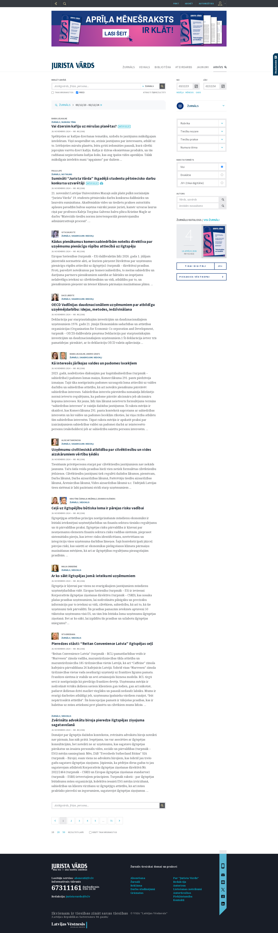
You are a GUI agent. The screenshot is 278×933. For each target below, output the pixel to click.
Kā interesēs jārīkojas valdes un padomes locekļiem (94, 363)
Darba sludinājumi (142, 889)
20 (58, 832)
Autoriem (179, 885)
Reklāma (136, 885)
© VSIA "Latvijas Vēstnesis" (148, 913)
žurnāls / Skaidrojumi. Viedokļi (77, 235)
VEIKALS (144, 67)
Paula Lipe (56, 170)
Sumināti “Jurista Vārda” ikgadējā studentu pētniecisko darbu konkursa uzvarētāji (103, 180)
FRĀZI (80, 92)
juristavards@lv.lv (78, 896)
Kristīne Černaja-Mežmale (83, 498)
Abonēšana (137, 878)
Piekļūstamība (183, 896)
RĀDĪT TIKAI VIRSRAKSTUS (103, 832)
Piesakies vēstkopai (201, 277)
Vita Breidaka (68, 634)
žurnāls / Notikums (61, 174)
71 (111, 820)
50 (64, 832)
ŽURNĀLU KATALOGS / (198, 220)
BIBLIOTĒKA (163, 67)
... (103, 820)
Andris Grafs (93, 353)
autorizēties (206, 3)
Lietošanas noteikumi (187, 889)
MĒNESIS (189, 92)
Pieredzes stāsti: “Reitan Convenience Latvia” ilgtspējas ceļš (102, 643)
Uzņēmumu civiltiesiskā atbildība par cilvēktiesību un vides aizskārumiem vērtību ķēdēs (101, 452)
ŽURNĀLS (129, 67)
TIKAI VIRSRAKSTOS (62, 92)
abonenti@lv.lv (84, 878)
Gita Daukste (68, 232)
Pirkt (176, 3)
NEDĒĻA (180, 92)
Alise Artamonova (71, 440)
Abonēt (189, 3)
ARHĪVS (218, 67)
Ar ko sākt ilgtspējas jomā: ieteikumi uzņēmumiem (93, 575)
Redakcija (179, 881)
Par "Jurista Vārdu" (186, 878)
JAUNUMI (203, 67)
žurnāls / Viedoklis (80, 502)
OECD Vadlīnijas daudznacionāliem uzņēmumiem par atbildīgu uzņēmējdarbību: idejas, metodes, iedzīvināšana (103, 307)
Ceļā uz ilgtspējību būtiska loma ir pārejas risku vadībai (97, 508)
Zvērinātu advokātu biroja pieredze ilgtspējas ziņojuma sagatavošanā (97, 722)
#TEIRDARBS (183, 67)
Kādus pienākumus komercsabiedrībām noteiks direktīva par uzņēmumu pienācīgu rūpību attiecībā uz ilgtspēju (101, 244)
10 (52, 832)
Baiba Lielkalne (59, 118)
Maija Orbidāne (69, 566)
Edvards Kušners (106, 498)
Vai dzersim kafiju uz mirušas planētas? (84, 126)
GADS (198, 92)
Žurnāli (135, 881)
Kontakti (179, 900)
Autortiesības (182, 893)
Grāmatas (137, 893)
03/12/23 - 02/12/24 (87, 105)
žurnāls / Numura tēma (63, 122)
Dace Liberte (67, 295)
